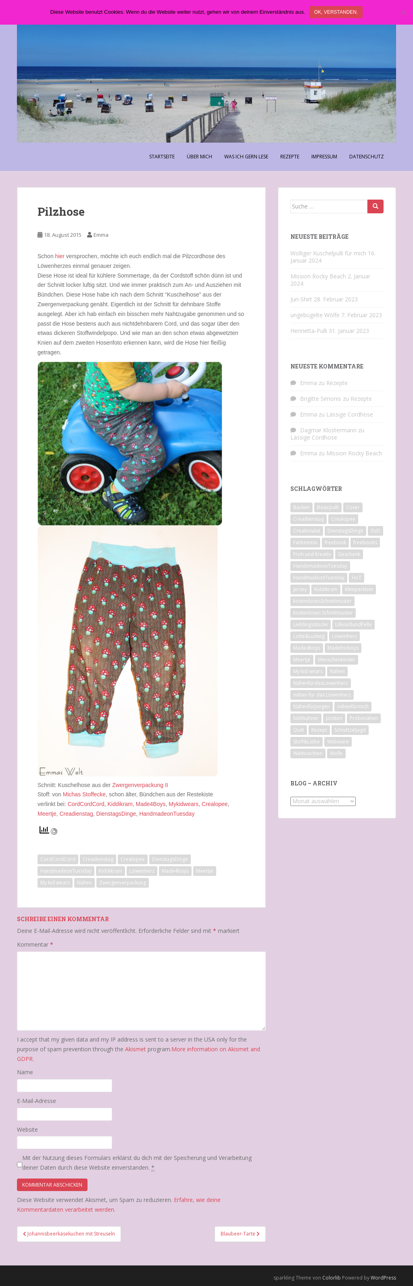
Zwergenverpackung (122, 882)
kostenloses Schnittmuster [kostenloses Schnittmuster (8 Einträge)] (323, 612)
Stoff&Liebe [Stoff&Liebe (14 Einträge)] (306, 741)
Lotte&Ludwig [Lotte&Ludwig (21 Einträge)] (309, 636)
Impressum (324, 156)
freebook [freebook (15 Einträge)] (335, 542)
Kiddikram (120, 804)
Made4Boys (151, 804)
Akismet (135, 1049)
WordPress (383, 1277)
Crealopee (215, 804)
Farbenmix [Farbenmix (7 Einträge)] (305, 542)
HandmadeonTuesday (166, 813)
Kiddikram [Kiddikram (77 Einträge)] (326, 589)
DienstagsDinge (116, 813)
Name (25, 1072)
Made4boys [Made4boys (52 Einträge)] (306, 647)
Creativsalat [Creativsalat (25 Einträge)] (306, 530)
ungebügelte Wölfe (315, 315)
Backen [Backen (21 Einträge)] (301, 507)
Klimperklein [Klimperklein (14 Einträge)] (359, 589)
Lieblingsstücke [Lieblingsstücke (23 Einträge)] (310, 624)
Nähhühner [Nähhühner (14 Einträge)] (306, 718)
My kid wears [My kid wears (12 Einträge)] (308, 671)
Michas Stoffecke (84, 794)
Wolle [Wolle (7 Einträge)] (336, 753)
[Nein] (403, 12)
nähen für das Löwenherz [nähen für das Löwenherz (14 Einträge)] (322, 694)
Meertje (47, 813)
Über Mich (199, 156)
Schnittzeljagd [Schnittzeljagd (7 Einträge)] (350, 729)
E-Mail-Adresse (36, 1101)
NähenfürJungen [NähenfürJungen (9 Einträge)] (311, 706)
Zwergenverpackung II (140, 785)
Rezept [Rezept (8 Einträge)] (319, 729)
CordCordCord (85, 804)
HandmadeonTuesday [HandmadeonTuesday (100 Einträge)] (318, 577)
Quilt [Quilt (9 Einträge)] (298, 729)
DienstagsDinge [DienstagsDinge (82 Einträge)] (345, 530)
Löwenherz (141, 870)
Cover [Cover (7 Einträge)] (353, 507)
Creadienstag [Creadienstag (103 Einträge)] (308, 519)
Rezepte (289, 156)
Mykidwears (183, 804)
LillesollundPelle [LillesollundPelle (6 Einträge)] (353, 624)
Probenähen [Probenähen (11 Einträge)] (364, 718)
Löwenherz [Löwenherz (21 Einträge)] (344, 636)
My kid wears (55, 882)
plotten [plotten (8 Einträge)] (334, 718)
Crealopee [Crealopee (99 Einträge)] (343, 519)
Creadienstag (76, 813)
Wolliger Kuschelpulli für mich (328, 253)
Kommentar (35, 944)
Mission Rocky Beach (318, 276)
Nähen (84, 882)
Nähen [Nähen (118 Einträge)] (337, 671)
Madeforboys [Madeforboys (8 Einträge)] (343, 647)
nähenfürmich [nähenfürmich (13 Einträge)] (353, 706)
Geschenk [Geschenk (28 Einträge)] (349, 554)
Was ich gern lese (246, 156)
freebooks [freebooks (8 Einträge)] (365, 542)
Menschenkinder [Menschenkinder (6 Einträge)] (336, 659)
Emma (101, 234)
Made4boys (175, 870)
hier (60, 256)
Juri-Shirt (301, 299)
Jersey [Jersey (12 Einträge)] (300, 589)
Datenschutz (366, 156)
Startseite (162, 156)
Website (27, 1129)
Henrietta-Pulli (308, 331)
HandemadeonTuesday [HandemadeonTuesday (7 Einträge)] (320, 565)
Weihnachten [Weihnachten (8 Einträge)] (308, 753)
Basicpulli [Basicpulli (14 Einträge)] (328, 507)
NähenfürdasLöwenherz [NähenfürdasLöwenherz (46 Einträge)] (320, 683)
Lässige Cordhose (349, 414)
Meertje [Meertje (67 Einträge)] (302, 659)
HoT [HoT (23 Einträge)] (356, 577)
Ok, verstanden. (336, 12)
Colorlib (331, 1277)
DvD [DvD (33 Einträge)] (375, 530)
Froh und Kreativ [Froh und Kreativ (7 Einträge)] (312, 554)
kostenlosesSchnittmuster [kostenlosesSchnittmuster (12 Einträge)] (322, 601)
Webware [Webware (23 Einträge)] (338, 741)
